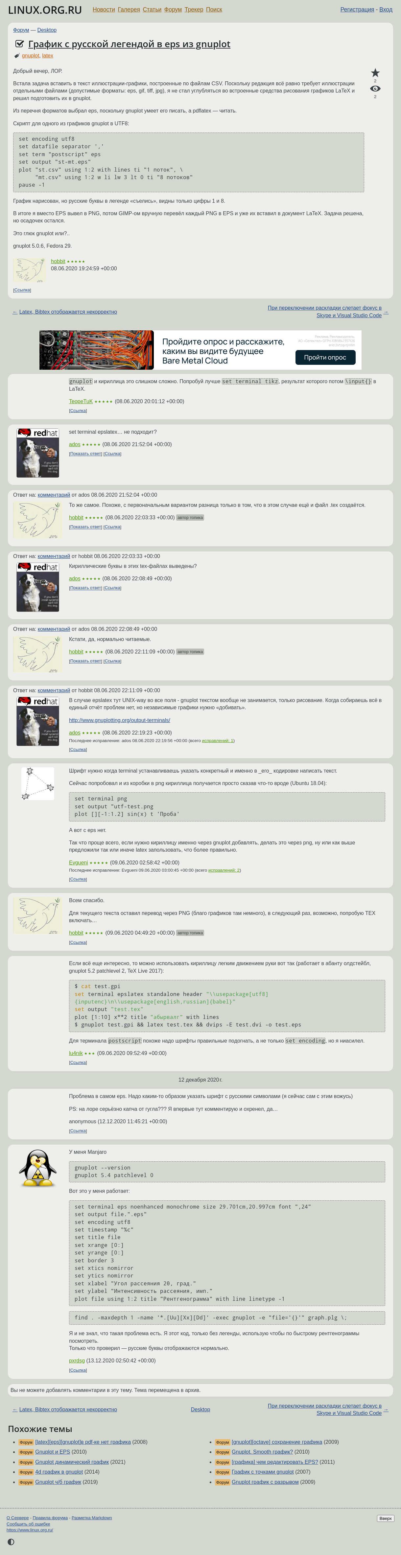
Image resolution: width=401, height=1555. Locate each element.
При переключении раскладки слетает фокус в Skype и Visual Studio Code (325, 311)
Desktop (47, 30)
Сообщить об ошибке (28, 1524)
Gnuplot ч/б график (58, 1482)
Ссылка (22, 290)
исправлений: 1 (217, 740)
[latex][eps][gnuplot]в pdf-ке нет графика (83, 1442)
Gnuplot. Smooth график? (262, 1452)
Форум (173, 9)
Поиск (214, 9)
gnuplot (30, 55)
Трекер (194, 9)
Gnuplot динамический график (72, 1462)
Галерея (129, 9)
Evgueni (78, 862)
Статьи (152, 9)
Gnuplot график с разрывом (265, 1482)
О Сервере (18, 1517)
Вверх (386, 1518)
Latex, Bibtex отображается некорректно (68, 312)
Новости (104, 9)
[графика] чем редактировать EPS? (275, 1462)
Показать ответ (85, 453)
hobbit (58, 261)
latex (47, 55)
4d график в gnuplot (59, 1472)
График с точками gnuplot (263, 1472)
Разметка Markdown (92, 1517)
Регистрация (357, 9)
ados (75, 444)
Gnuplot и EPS (52, 1452)
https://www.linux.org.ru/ (30, 1529)
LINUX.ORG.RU (45, 10)
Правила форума (50, 1517)
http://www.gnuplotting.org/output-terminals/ (119, 720)
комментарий (54, 495)
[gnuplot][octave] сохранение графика (277, 1442)
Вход (385, 9)
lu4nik (76, 1053)
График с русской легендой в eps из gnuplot (129, 43)
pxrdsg (77, 1360)
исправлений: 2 (224, 870)
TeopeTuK (81, 401)
